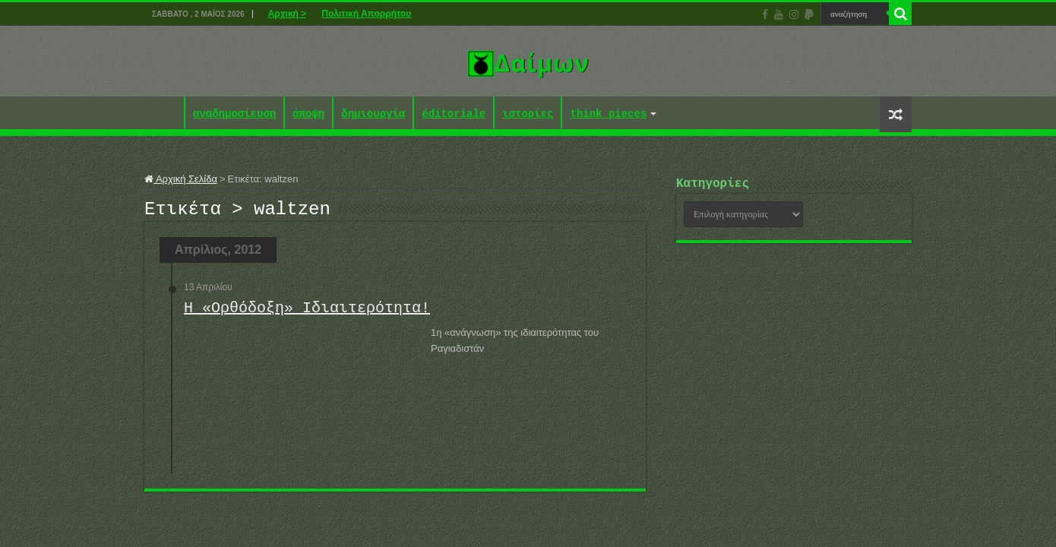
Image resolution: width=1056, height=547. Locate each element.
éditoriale (453, 114)
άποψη (308, 114)
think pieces (608, 114)
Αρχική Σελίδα (180, 179)
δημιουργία (373, 114)
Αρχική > (287, 13)
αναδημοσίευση (234, 114)
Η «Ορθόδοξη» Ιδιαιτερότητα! (307, 312)
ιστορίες (527, 114)
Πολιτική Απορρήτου (366, 13)
